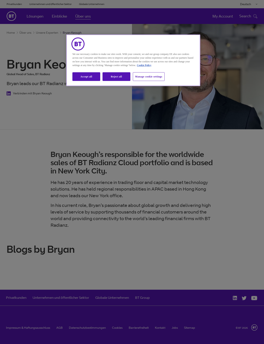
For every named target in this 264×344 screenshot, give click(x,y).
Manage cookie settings (148, 76)
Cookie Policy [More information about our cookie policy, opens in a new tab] (144, 65)
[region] (133, 60)
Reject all (116, 76)
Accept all (86, 76)
